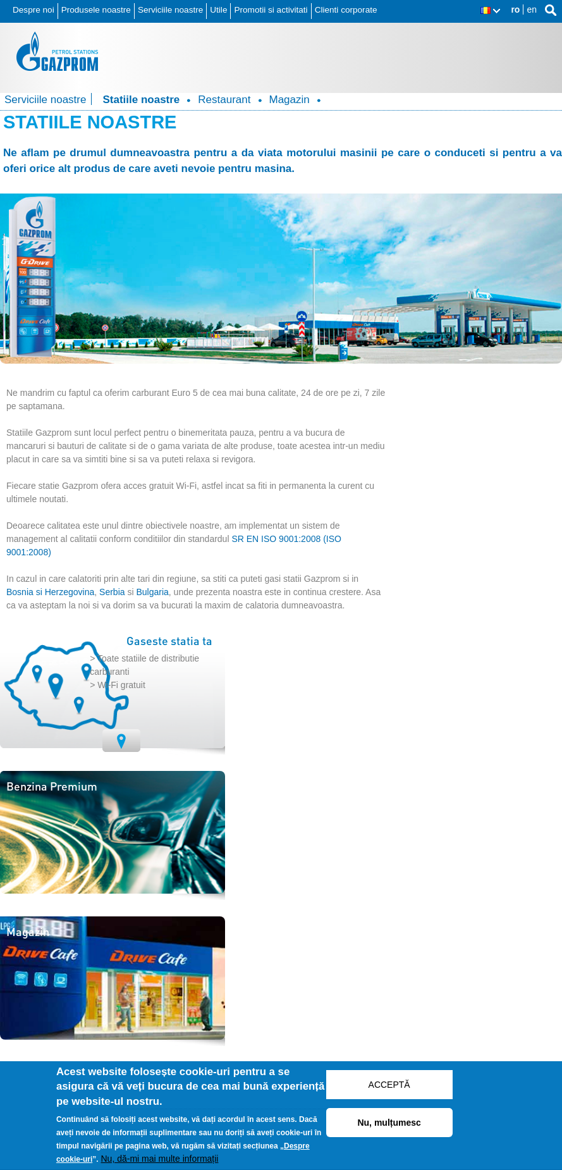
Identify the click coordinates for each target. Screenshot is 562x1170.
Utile (218, 10)
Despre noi (33, 10)
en (532, 9)
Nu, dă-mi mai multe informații (160, 1163)
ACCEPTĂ (389, 1088)
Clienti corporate (346, 10)
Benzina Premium (51, 786)
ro (515, 9)
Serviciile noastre (170, 10)
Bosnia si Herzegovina (50, 592)
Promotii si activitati (270, 10)
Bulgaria (152, 592)
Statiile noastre (141, 99)
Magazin (289, 99)
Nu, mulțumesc (388, 1126)
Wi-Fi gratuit (121, 685)
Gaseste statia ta (169, 640)
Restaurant (224, 99)
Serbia (112, 592)
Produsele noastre (96, 10)
